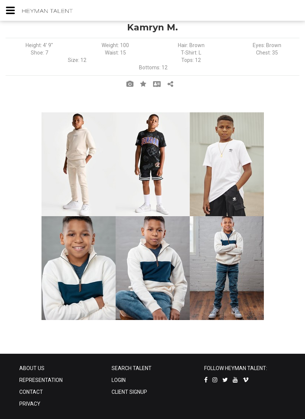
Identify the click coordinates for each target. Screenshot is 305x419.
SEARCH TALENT (132, 368)
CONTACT (31, 392)
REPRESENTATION (41, 380)
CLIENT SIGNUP (129, 392)
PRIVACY (29, 404)
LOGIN (119, 380)
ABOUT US (31, 368)
